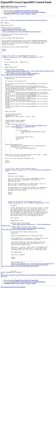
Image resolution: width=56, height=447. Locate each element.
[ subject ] (28, 13)
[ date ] (18, 13)
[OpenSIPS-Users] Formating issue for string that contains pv (29, 12)
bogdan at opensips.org (20, 6)
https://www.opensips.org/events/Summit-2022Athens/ (23, 85)
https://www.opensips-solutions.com (14, 31)
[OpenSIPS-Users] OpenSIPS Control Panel (26, 10)
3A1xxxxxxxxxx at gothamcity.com (23, 148)
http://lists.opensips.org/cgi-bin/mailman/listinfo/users (29, 314)
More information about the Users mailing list (13, 339)
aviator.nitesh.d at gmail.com (15, 200)
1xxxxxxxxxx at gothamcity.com (37, 147)
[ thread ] (22, 13)
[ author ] (33, 13)
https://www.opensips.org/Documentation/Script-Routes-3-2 (29, 21)
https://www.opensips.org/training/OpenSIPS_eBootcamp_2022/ (22, 34)
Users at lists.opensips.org (20, 313)
